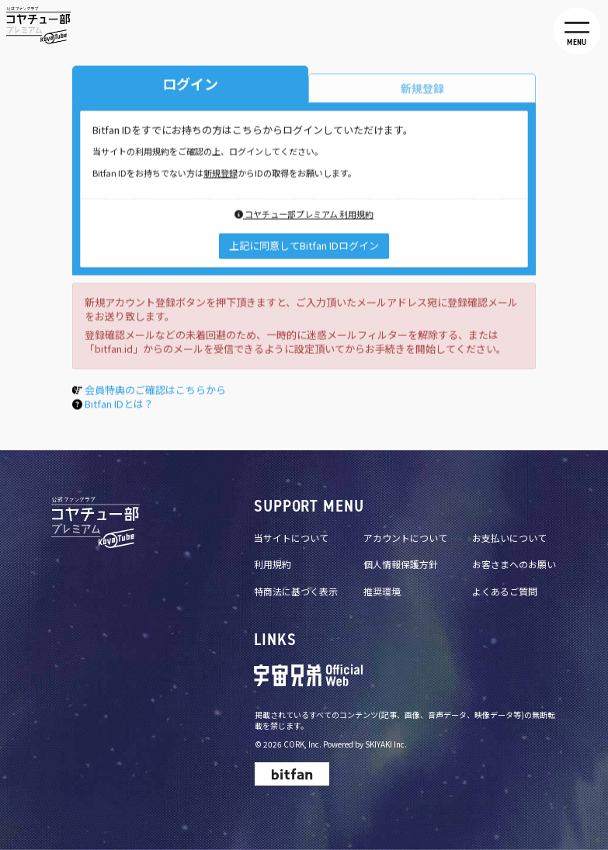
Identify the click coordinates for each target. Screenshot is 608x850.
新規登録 (220, 174)
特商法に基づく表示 (296, 591)
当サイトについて (291, 537)
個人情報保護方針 (400, 564)
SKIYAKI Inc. (386, 744)
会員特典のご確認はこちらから (155, 391)
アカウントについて (405, 537)
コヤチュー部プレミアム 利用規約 (304, 216)
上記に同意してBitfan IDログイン (304, 247)
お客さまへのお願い (514, 564)
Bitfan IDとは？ (119, 405)
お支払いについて (509, 537)
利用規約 (272, 564)
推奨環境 (382, 591)
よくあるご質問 (504, 591)
